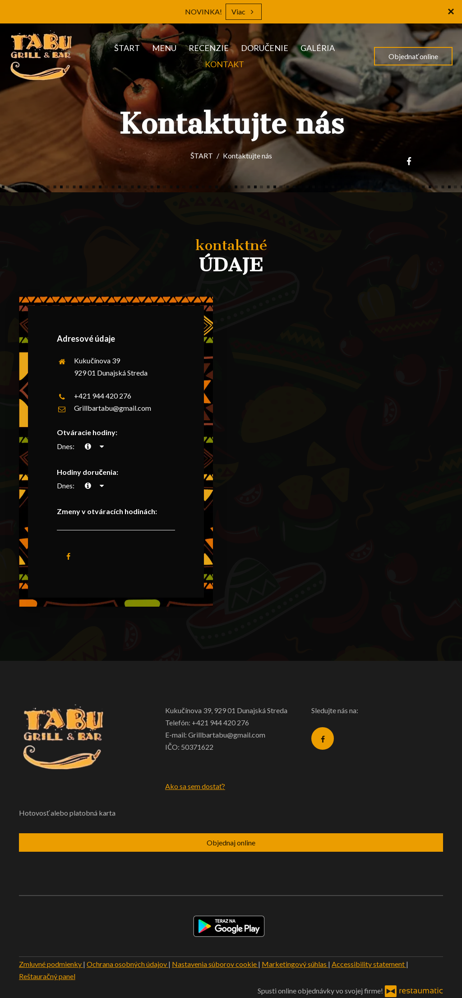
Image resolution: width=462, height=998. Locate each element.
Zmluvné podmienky (51, 964)
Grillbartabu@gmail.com (112, 408)
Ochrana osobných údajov (127, 964)
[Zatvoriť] (450, 11)
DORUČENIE (264, 48)
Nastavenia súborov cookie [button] (215, 964)
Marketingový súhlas (295, 964)
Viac (243, 11)
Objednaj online (231, 842)
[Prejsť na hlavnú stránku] (41, 56)
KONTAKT (224, 64)
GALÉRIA (317, 48)
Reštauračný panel (47, 976)
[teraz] (88, 446)
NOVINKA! (203, 11)
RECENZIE (209, 48)
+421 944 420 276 (102, 395)
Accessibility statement (369, 964)
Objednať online (413, 56)
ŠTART (127, 48)
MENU (164, 48)
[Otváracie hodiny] (101, 446)
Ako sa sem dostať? (195, 786)
